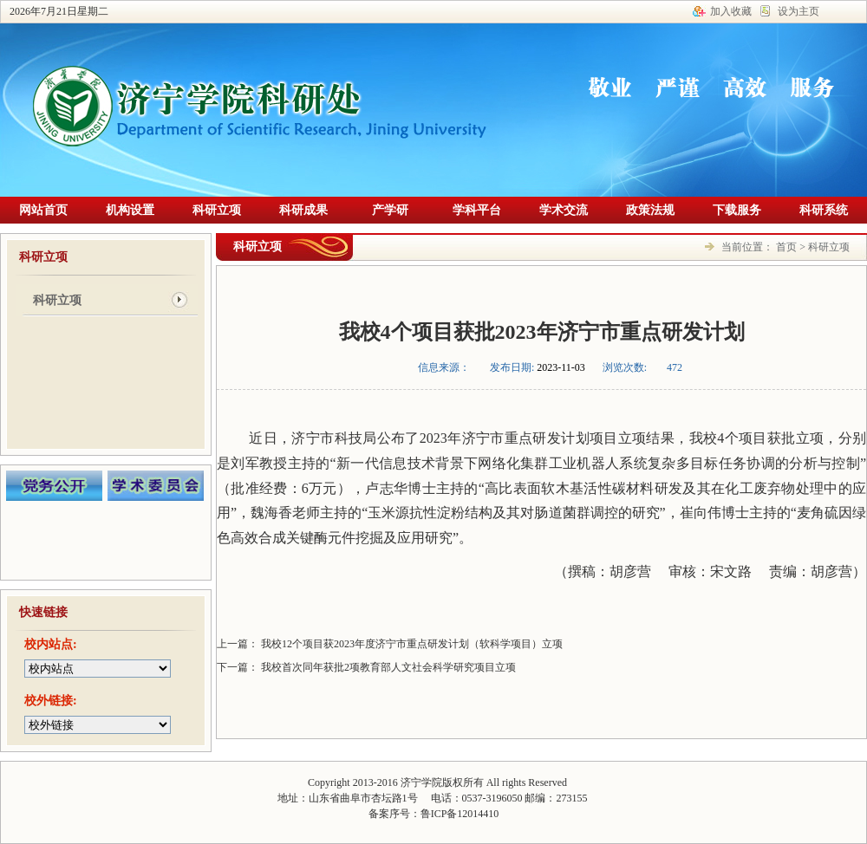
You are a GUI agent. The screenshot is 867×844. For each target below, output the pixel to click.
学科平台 (477, 210)
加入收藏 (731, 11)
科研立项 (216, 210)
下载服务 (737, 210)
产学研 (390, 210)
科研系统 (823, 210)
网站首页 (43, 210)
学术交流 (563, 210)
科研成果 (303, 210)
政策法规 (650, 210)
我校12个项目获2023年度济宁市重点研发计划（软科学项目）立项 (410, 644)
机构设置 (130, 210)
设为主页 (798, 11)
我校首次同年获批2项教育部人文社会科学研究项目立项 (387, 667)
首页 (786, 247)
